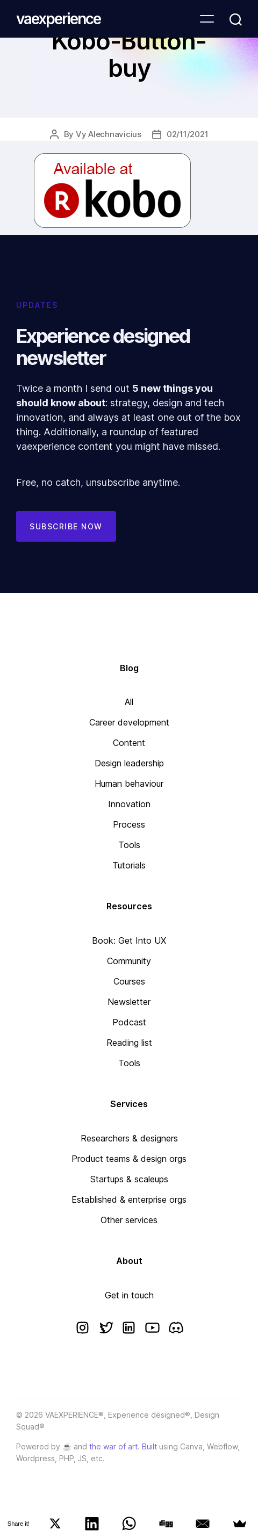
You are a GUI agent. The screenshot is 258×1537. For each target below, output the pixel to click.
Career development (129, 722)
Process (129, 824)
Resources (129, 906)
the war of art (113, 1446)
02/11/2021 (187, 134)
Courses (129, 981)
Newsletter (129, 1001)
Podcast (129, 1022)
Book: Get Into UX (129, 940)
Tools (129, 844)
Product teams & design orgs (129, 1158)
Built (149, 1446)
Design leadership (129, 763)
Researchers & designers (129, 1138)
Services (129, 1103)
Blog (129, 668)
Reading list (129, 1042)
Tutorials (129, 865)
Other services (129, 1220)
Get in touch (129, 1295)
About (129, 1260)
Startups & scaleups (129, 1179)
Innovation (129, 804)
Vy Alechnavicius (108, 134)
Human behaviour (129, 783)
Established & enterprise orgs (129, 1199)
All (129, 701)
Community (129, 961)
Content (129, 742)
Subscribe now (66, 526)
